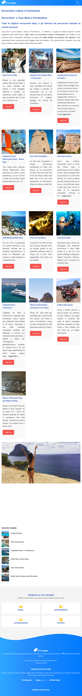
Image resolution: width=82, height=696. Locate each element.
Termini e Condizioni (40, 660)
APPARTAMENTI (61, 608)
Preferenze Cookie (41, 663)
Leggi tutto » (67, 114)
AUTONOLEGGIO (21, 621)
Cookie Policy (52, 660)
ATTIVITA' (61, 621)
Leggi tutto (8, 106)
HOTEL (21, 608)
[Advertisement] (41, 507)
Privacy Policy (29, 660)
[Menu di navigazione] (77, 3)
